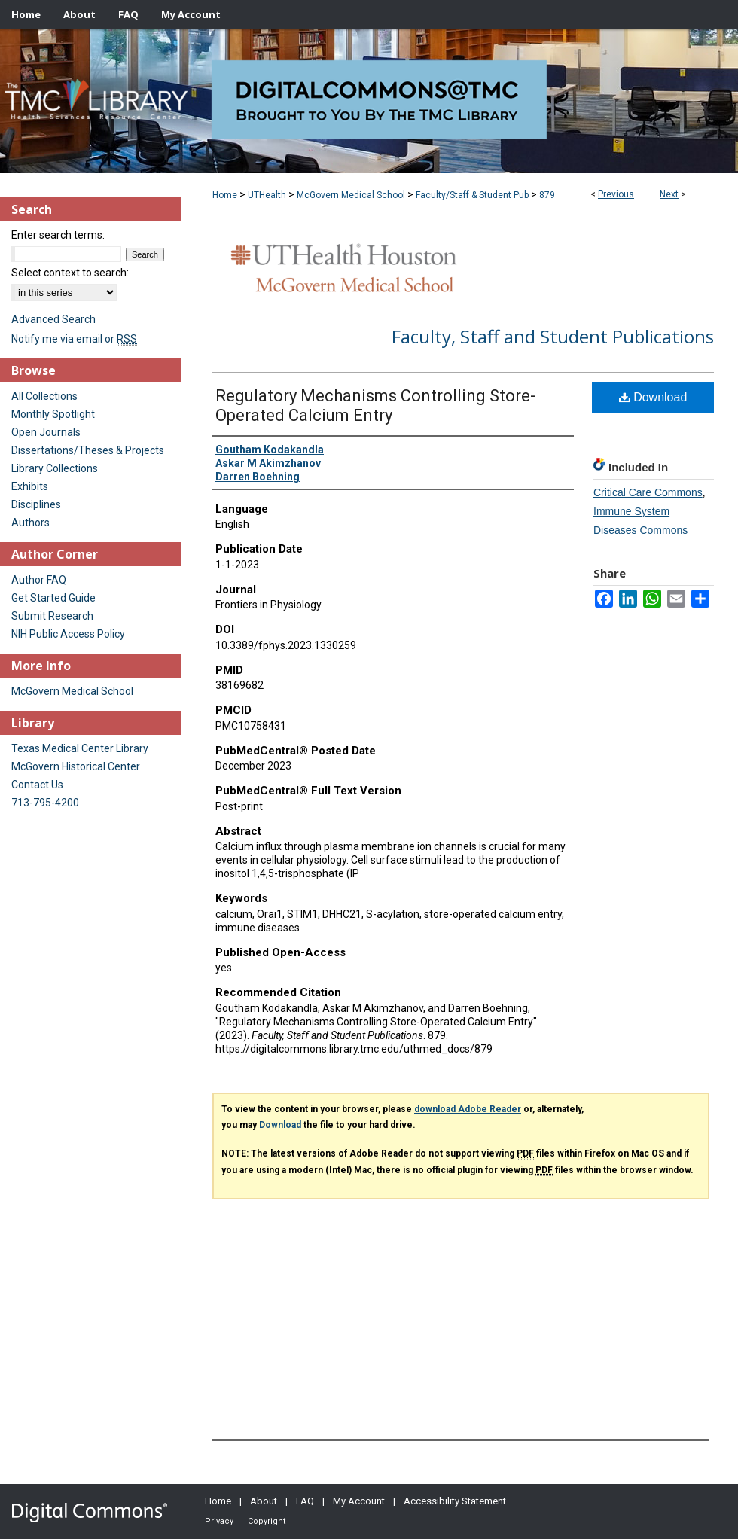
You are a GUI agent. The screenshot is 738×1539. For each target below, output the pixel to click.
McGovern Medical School (351, 195)
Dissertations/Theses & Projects (87, 450)
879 (547, 195)
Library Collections (54, 468)
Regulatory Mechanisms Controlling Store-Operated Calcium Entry (375, 405)
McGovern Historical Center (75, 766)
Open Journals (46, 432)
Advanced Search (53, 319)
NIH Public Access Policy (68, 634)
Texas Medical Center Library (79, 748)
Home (224, 195)
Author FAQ (38, 580)
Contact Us (37, 785)
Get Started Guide (53, 598)
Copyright (266, 1521)
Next (669, 194)
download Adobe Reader (467, 1109)
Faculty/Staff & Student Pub (472, 195)
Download (653, 397)
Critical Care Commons (648, 492)
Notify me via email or (74, 339)
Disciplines (36, 504)
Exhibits (29, 486)
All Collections (44, 396)
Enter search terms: (58, 235)
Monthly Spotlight (53, 414)
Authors (30, 523)
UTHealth (267, 195)
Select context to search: (70, 273)
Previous (616, 194)
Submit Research (52, 616)
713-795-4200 (45, 803)
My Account (359, 1501)
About (263, 1501)
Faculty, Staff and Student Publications (553, 336)
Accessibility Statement (455, 1501)
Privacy (219, 1521)
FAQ (305, 1501)
